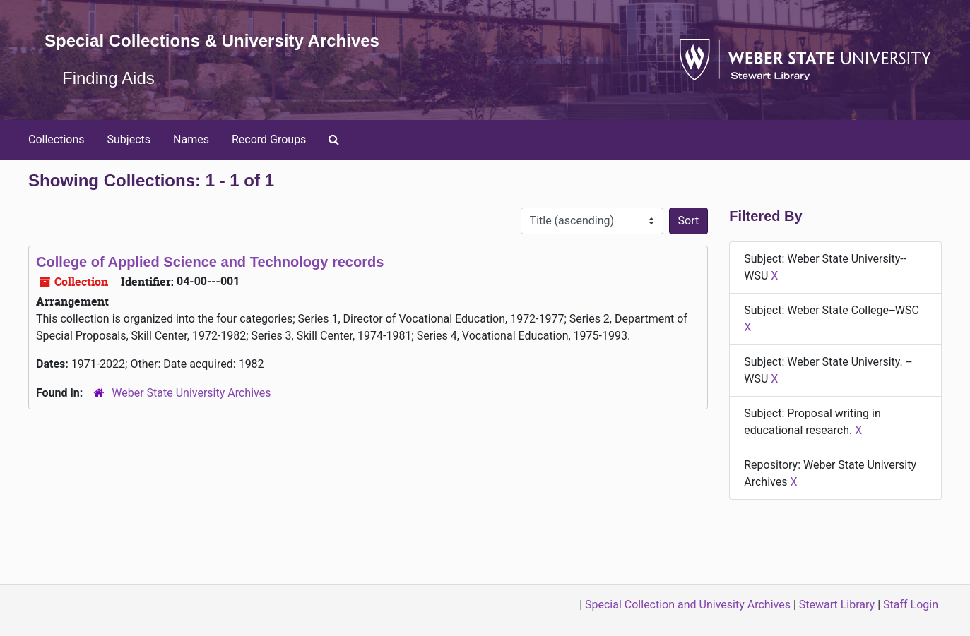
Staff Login (910, 604)
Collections (56, 139)
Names (191, 139)
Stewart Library (837, 604)
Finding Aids (108, 78)
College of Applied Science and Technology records (210, 262)
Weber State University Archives (191, 393)
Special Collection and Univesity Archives (688, 604)
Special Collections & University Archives (212, 40)
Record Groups (269, 139)
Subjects (128, 139)
